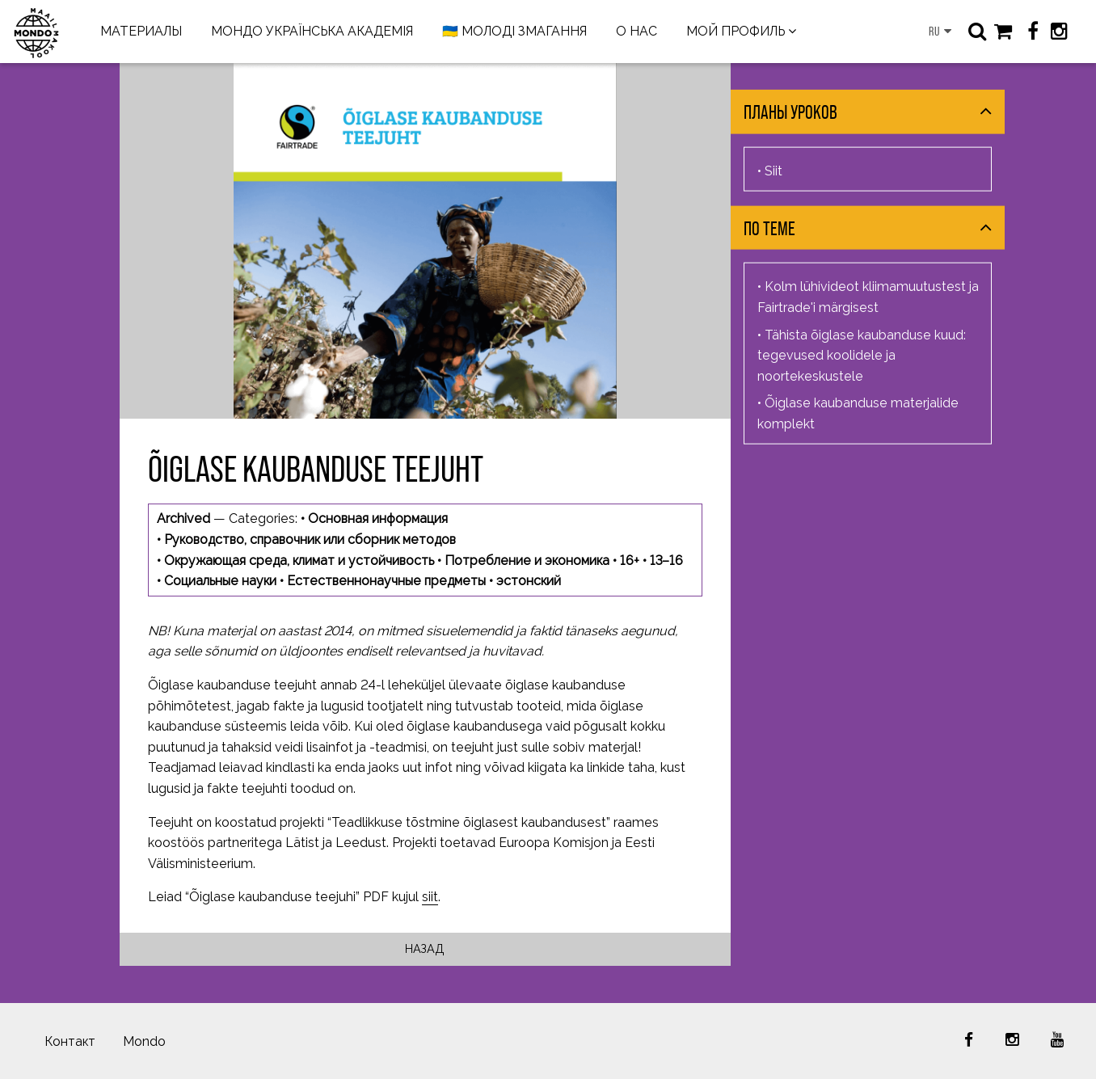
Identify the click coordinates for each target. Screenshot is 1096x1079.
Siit (773, 170)
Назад (425, 948)
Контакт (69, 1041)
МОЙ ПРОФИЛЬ (735, 31)
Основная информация (378, 518)
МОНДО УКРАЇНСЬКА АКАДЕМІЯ (312, 31)
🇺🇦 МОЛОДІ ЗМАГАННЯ (514, 31)
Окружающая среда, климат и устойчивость (299, 560)
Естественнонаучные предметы (386, 580)
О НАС (636, 31)
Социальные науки (220, 580)
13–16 (666, 560)
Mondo (144, 1041)
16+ (629, 560)
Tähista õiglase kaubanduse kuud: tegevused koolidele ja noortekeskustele (861, 355)
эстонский (528, 580)
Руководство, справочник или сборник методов (310, 539)
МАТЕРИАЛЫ (141, 31)
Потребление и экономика (527, 560)
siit (430, 896)
